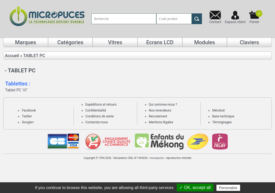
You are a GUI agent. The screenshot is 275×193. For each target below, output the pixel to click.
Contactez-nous (96, 122)
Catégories (70, 42)
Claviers (249, 42)
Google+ (28, 122)
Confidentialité (95, 110)
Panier (255, 17)
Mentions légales (161, 122)
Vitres (115, 42)
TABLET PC (34, 55)
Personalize (228, 188)
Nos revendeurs (160, 110)
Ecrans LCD (159, 42)
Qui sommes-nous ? (163, 104)
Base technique (223, 116)
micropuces (157, 158)
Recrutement (158, 116)
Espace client (235, 22)
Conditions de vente (99, 116)
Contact (215, 22)
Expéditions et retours (101, 104)
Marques (25, 42)
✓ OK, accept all (195, 187)
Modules (204, 42)
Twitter (27, 116)
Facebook (29, 110)
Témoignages (221, 122)
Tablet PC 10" (16, 90)
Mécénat (218, 110)
